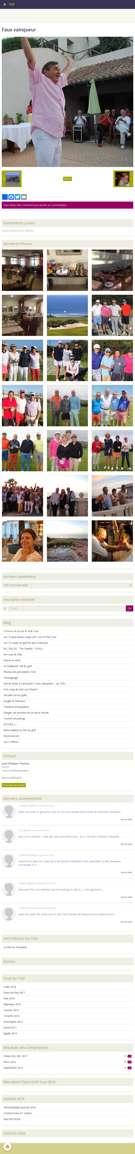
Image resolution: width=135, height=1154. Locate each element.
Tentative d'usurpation (16, 706)
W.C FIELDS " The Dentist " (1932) (23, 648)
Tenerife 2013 (11, 1016)
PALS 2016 (67, 1062)
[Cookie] (7, 1147)
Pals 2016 (9, 998)
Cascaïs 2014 (11, 1010)
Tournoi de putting (14, 718)
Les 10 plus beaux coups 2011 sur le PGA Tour (30, 637)
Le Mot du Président (15, 947)
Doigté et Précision (14, 701)
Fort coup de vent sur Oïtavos (21, 689)
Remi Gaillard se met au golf (20, 730)
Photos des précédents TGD (20, 672)
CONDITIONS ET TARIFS (18, 1113)
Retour (67, 178)
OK (129, 608)
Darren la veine (12, 660)
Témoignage (11, 677)
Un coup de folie (13, 654)
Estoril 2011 (10, 1027)
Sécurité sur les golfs (15, 695)
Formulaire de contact (14, 785)
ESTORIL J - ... (11, 724)
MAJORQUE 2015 (67, 1067)
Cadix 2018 (10, 986)
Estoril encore (11, 736)
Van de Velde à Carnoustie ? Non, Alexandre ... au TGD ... (35, 683)
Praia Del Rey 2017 (14, 992)
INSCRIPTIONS (12, 1119)
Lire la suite (126, 819)
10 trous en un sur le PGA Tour (21, 631)
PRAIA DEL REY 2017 (67, 1056)
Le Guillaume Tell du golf (18, 666)
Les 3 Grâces (11, 741)
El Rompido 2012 (13, 1021)
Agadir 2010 (10, 1033)
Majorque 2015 (12, 1004)
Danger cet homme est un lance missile (26, 712)
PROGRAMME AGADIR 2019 (20, 1107)
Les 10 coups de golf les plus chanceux (26, 642)
